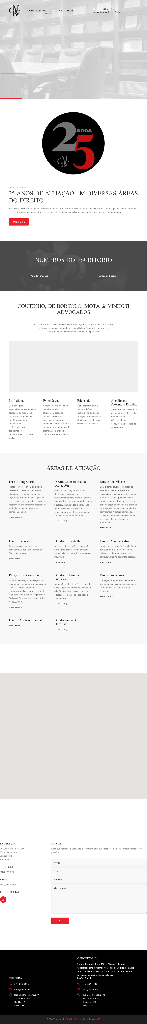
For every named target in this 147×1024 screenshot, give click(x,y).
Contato (118, 12)
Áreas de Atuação (101, 12)
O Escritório (108, 9)
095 (98, 1019)
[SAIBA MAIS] (15, 517)
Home (96, 9)
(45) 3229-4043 (90, 984)
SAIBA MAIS (18, 222)
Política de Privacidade (77, 1019)
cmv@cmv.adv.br (22, 989)
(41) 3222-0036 (21, 984)
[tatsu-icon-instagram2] (3, 899)
